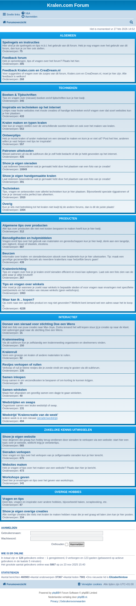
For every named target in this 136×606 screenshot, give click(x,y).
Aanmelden (9, 527)
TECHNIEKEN (68, 88)
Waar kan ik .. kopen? (18, 299)
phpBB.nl (82, 597)
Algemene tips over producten (24, 225)
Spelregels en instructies (20, 42)
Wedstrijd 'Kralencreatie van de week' (30, 415)
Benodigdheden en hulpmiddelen (27, 238)
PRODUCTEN (68, 218)
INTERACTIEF (68, 317)
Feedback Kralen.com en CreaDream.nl (31, 70)
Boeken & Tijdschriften (19, 94)
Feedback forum (14, 58)
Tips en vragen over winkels (23, 284)
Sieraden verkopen (16, 452)
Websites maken (14, 464)
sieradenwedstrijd (47, 418)
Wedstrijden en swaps (18, 402)
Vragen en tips (13, 498)
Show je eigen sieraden (19, 163)
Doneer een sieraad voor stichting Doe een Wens (38, 324)
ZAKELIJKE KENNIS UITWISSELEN (68, 430)
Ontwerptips (11, 135)
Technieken (10, 188)
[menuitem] (25, 13)
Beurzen (8, 253)
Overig (7, 204)
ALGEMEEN (68, 35)
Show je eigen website (19, 436)
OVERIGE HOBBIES (68, 492)
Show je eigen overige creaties (25, 511)
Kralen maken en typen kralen (24, 122)
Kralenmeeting (13, 339)
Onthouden (59, 544)
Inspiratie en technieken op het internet (31, 107)
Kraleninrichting (14, 269)
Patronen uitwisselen (18, 150)
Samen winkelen (14, 389)
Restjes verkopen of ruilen (22, 364)
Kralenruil (9, 352)
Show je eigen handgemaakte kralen (29, 176)
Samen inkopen (13, 377)
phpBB (55, 593)
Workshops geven (15, 477)
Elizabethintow (118, 577)
